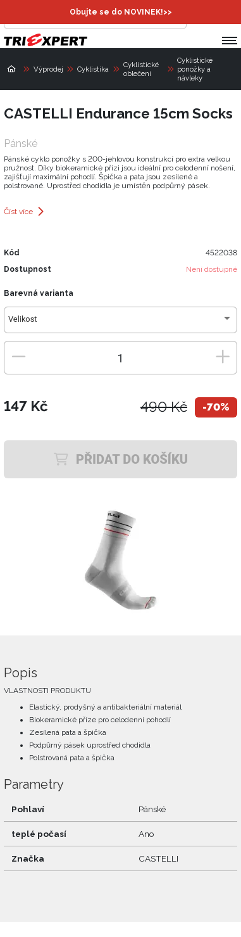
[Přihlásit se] (199, 16)
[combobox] (120, 323)
